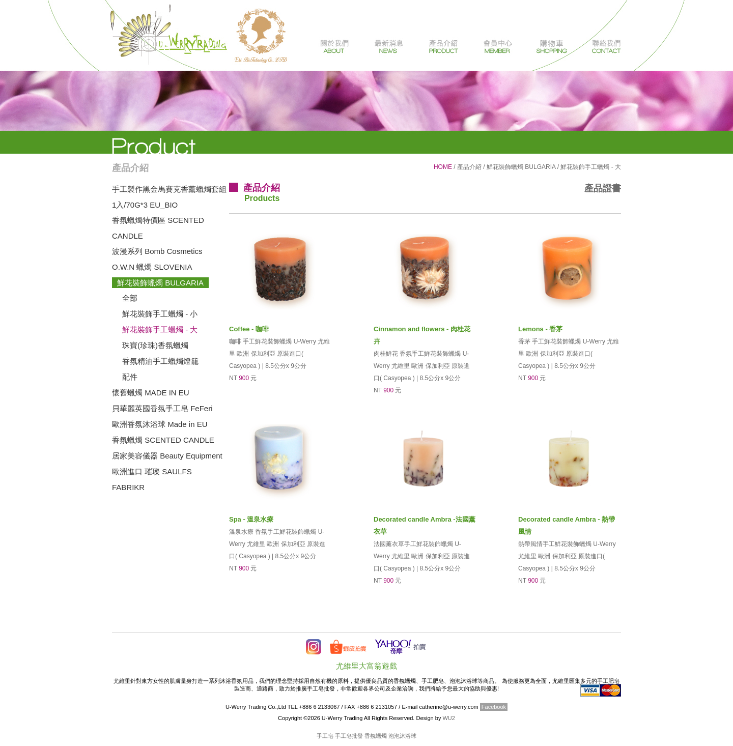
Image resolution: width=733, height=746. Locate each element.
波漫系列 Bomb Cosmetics (157, 251)
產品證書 (602, 188)
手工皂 (325, 736)
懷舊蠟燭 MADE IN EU (150, 392)
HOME (443, 166)
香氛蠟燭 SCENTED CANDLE (163, 440)
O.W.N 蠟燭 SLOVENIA (152, 267)
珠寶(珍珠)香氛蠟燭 (155, 345)
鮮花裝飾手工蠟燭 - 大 (160, 329)
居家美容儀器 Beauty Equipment (167, 455)
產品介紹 (469, 166)
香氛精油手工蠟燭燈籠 (160, 361)
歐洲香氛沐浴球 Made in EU (160, 424)
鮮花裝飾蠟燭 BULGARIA (160, 282)
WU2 (448, 718)
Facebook (494, 707)
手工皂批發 (349, 736)
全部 (129, 298)
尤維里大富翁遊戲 (366, 666)
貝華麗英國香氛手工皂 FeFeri (162, 408)
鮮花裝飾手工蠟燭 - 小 (160, 313)
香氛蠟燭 (375, 736)
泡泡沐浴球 (402, 736)
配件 (129, 376)
